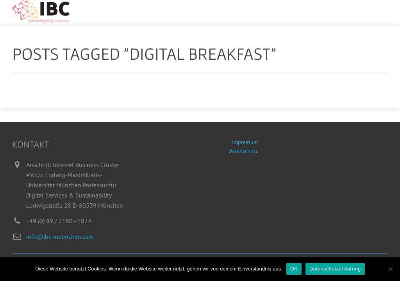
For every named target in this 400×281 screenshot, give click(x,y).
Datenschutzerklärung (335, 269)
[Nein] (390, 269)
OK (294, 269)
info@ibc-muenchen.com (60, 236)
